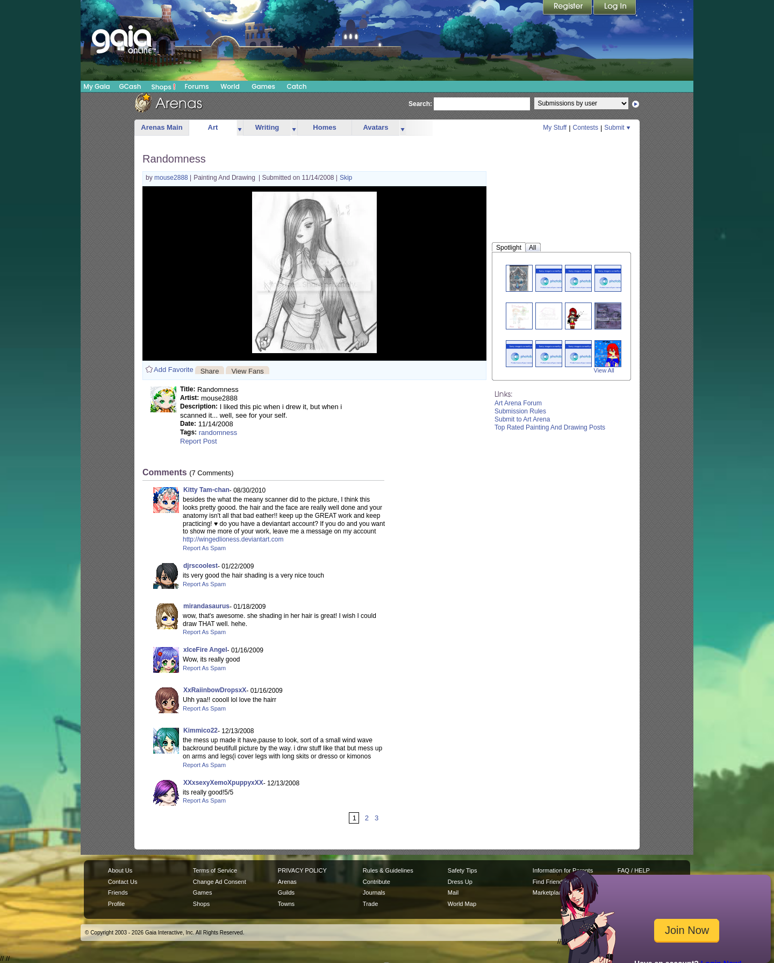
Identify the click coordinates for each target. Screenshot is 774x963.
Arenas (287, 881)
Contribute (376, 881)
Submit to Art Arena (522, 419)
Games (263, 86)
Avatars (375, 127)
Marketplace (549, 892)
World (230, 86)
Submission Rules (520, 411)
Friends (118, 892)
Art (213, 127)
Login (614, 8)
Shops (164, 86)
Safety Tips (462, 870)
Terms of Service (215, 870)
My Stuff (555, 127)
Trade (370, 904)
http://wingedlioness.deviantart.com (233, 539)
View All (604, 370)
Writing (267, 127)
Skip (346, 177)
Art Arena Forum (518, 403)
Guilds (286, 892)
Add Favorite (174, 369)
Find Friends (549, 881)
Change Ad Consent (219, 881)
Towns (286, 904)
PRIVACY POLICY (302, 870)
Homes (324, 127)
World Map (462, 904)
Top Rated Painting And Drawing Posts (549, 427)
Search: (420, 104)
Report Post (198, 441)
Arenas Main (161, 127)
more (239, 128)
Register (568, 8)
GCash (130, 86)
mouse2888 (172, 177)
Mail (453, 892)
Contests (585, 127)
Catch (297, 86)
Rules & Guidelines (388, 870)
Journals (374, 892)
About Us (120, 870)
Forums (196, 86)
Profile (116, 904)
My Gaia (96, 86)
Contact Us (123, 881)
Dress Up (460, 881)
